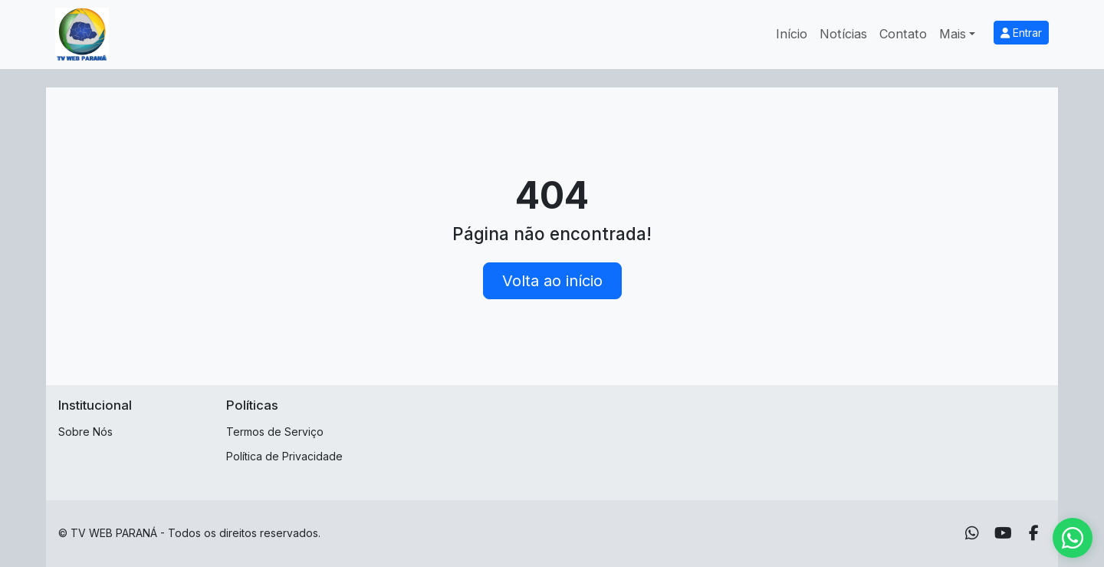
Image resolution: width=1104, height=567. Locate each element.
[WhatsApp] (972, 533)
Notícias (843, 33)
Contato (903, 33)
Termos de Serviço (275, 431)
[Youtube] (1003, 533)
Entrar (1021, 32)
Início (791, 33)
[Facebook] (1034, 533)
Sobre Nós (85, 431)
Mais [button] (952, 33)
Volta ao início (552, 281)
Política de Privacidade (284, 456)
